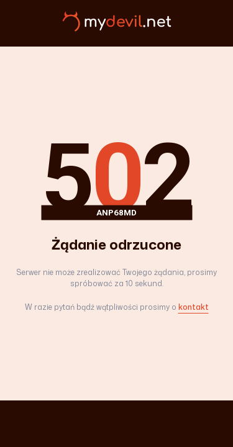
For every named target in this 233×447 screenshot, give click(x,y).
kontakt (193, 307)
